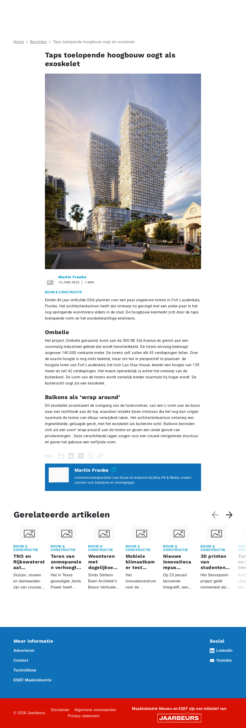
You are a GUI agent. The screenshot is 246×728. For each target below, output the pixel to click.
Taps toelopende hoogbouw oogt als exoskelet (94, 42)
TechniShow (25, 670)
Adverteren (24, 651)
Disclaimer (60, 710)
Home (19, 42)
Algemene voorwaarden (95, 710)
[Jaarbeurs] (179, 718)
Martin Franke (72, 277)
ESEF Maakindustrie (33, 680)
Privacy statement (83, 716)
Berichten (38, 42)
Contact (21, 660)
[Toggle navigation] (228, 10)
